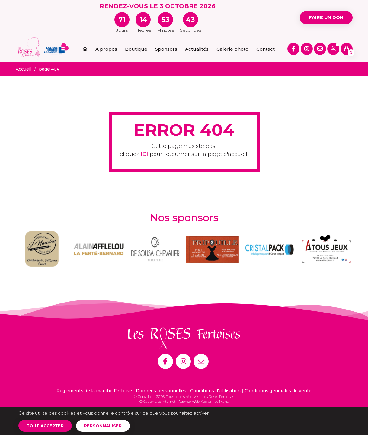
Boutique (136, 49)
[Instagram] (183, 361)
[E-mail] (201, 361)
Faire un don (324, 17)
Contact (265, 49)
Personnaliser (107, 425)
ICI (144, 154)
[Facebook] (165, 361)
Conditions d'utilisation (215, 390)
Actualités (197, 49)
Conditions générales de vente (278, 390)
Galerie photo (232, 49)
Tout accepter (46, 425)
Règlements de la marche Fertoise (94, 390)
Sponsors (166, 49)
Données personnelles (161, 390)
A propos (106, 49)
